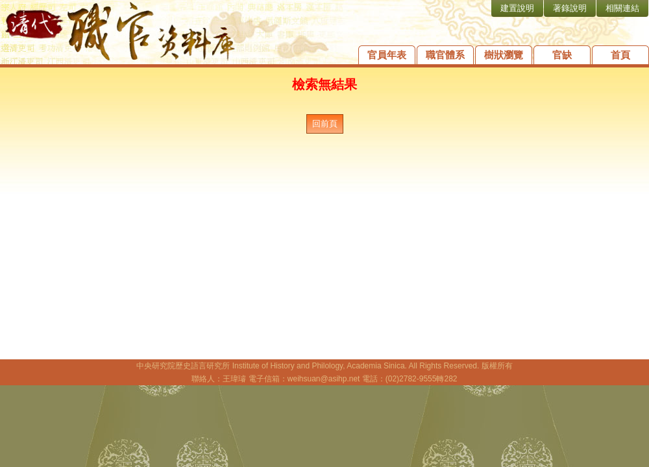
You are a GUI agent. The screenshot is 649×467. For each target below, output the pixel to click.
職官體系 (445, 54)
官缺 (562, 54)
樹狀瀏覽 (503, 54)
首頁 (620, 54)
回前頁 (324, 123)
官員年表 (386, 54)
